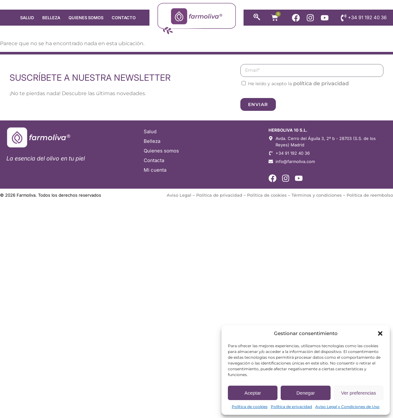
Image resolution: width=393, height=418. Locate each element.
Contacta (154, 160)
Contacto (124, 17)
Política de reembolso (370, 195)
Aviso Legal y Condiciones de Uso (347, 406)
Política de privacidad (291, 406)
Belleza (51, 17)
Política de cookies (250, 406)
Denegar (305, 393)
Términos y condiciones (317, 195)
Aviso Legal (179, 195)
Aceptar (253, 393)
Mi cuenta (155, 170)
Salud (27, 17)
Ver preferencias (358, 393)
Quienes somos (85, 17)
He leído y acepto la (298, 83)
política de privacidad (321, 83)
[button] (380, 333)
